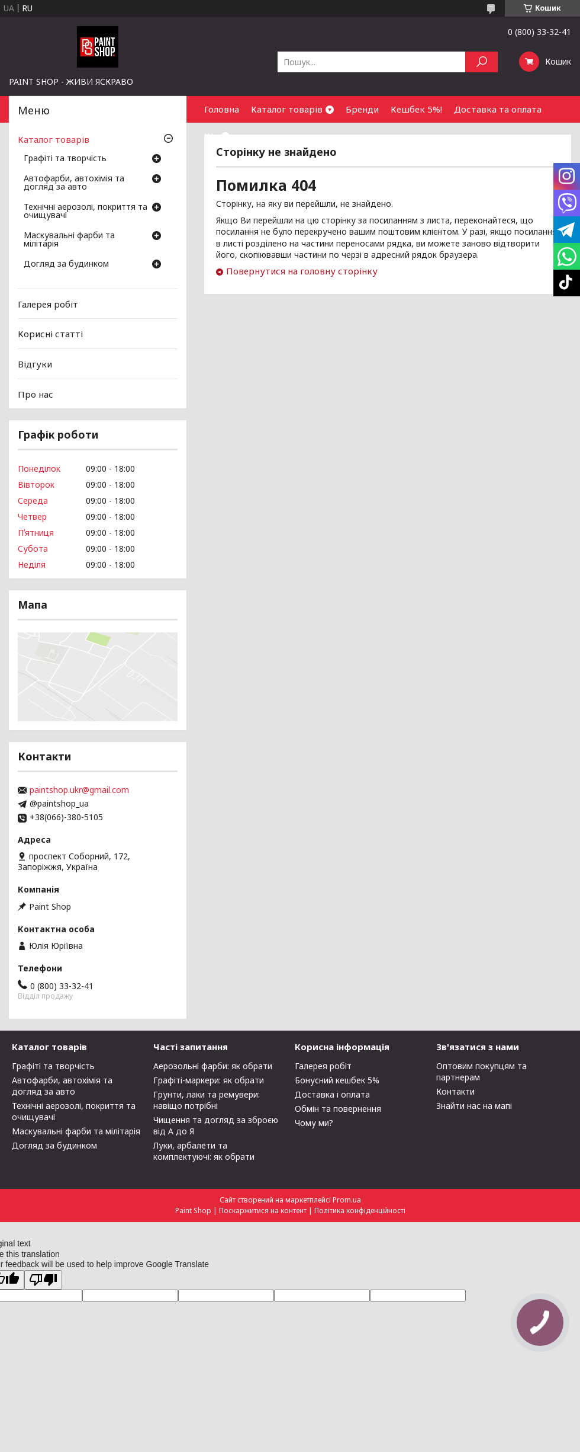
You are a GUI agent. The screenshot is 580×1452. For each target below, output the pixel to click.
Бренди (362, 109)
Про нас (35, 393)
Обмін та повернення (338, 1108)
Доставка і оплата (332, 1094)
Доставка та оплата (498, 109)
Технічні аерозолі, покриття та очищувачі (85, 211)
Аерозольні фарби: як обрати (212, 1066)
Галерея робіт (48, 304)
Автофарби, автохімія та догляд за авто (74, 183)
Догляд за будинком (66, 264)
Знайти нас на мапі (474, 1105)
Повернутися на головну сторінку (302, 271)
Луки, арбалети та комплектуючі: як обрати (203, 1151)
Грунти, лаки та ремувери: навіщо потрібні (206, 1100)
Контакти (455, 1091)
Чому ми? (314, 1122)
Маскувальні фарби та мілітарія (69, 240)
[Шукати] (481, 62)
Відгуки (35, 364)
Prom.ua (347, 1200)
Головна (221, 109)
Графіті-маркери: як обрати (208, 1080)
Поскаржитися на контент (263, 1210)
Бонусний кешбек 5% (337, 1080)
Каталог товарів (287, 109)
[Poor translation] (43, 1280)
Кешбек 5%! (416, 109)
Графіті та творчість (65, 159)
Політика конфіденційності (359, 1210)
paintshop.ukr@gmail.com (79, 790)
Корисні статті (50, 334)
